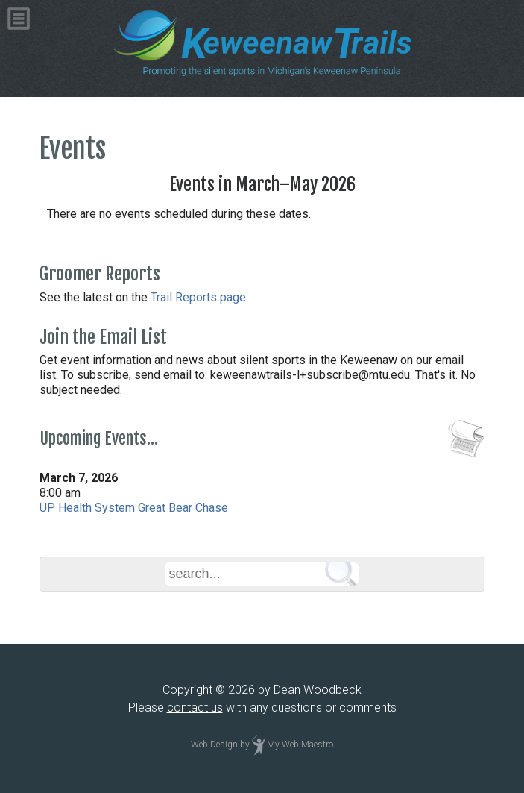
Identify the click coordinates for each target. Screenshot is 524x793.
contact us (195, 707)
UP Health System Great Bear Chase (134, 508)
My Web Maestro (300, 744)
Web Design (214, 744)
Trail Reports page (198, 297)
